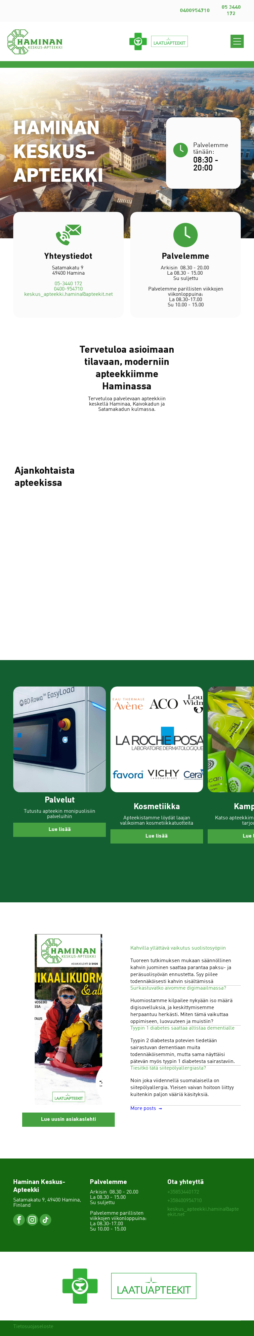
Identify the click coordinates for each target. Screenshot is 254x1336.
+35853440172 (183, 1192)
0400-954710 (68, 294)
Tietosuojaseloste (33, 1326)
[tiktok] (45, 1220)
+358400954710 (184, 1200)
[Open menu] (237, 41)
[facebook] (19, 1220)
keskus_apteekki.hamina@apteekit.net (68, 300)
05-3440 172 (68, 289)
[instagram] (32, 1220)
